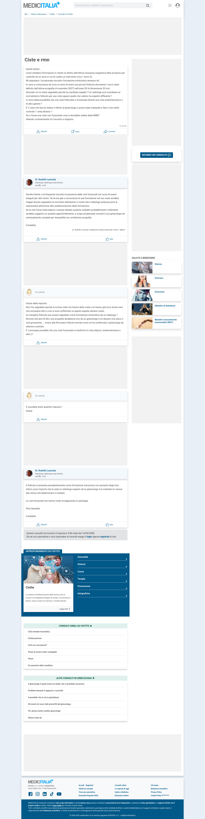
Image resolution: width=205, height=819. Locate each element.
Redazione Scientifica (159, 789)
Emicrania (159, 292)
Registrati (89, 785)
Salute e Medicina (121, 792)
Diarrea (158, 264)
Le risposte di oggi (122, 789)
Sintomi (102, 565)
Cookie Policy (156, 796)
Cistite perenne (35, 638)
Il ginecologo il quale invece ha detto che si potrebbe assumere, (56, 684)
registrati (104, 536)
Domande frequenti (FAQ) (88, 796)
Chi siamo (155, 785)
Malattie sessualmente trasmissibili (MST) (166, 321)
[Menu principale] (170, 5)
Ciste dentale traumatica (39, 631)
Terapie (102, 579)
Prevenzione (102, 587)
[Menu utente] (178, 5)
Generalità (102, 558)
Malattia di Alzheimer (165, 305)
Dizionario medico (122, 796)
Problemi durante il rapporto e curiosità (45, 690)
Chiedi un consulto (86, 789)
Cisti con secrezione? (37, 645)
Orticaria (159, 278)
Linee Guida (56, 805)
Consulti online (120, 785)
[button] (41, 131)
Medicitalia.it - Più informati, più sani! (41, 5)
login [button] (89, 536)
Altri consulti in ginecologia (75, 678)
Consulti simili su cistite (75, 626)
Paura (30, 658)
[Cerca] (148, 5)
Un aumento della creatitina (40, 665)
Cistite (30, 587)
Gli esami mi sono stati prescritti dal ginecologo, (49, 704)
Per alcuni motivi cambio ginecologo (44, 711)
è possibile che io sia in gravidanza (43, 697)
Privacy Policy (156, 792)
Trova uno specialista (87, 792)
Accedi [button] (81, 785)
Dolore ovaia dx (35, 718)
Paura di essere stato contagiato (42, 652)
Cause (102, 572)
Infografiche (102, 594)
